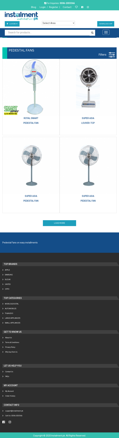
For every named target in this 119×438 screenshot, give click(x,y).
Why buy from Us (9, 352)
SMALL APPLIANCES (11, 323)
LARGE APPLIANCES (11, 318)
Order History (8, 396)
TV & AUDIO (7, 313)
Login (43, 7)
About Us (7, 338)
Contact (67, 7)
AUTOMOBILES (9, 308)
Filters (107, 54)
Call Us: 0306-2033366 (12, 416)
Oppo (5, 289)
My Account (8, 391)
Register (53, 7)
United (6, 284)
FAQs (5, 376)
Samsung (7, 275)
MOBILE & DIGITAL (10, 304)
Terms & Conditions (10, 342)
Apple (6, 270)
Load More (59, 223)
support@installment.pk (12, 411)
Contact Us (7, 372)
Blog (33, 7)
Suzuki (6, 279)
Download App (105, 24)
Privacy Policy (8, 347)
